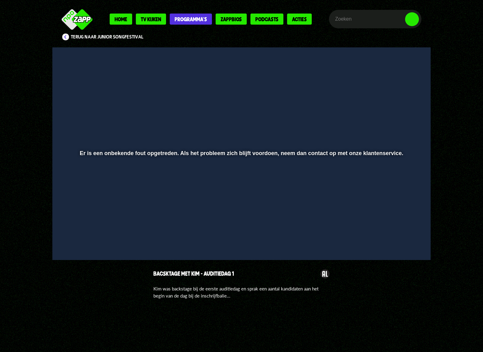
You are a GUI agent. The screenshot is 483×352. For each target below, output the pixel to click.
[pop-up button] (393, 239)
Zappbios (231, 19)
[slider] (241, 226)
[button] (77, 239)
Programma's (191, 19)
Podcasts (266, 19)
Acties (299, 19)
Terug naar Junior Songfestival (107, 37)
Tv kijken (151, 19)
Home (121, 19)
